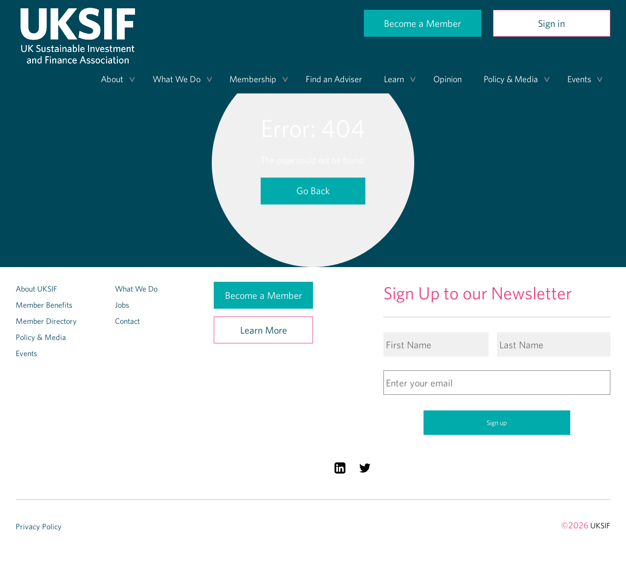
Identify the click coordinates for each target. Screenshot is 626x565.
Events (579, 79)
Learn (394, 79)
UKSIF (600, 525)
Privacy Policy (39, 526)
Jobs (122, 304)
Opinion (447, 79)
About (112, 79)
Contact (127, 320)
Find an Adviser (334, 79)
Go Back (313, 190)
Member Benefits (44, 304)
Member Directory (46, 320)
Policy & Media (511, 79)
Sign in (551, 23)
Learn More (263, 330)
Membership (252, 79)
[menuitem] (114, 79)
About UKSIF (36, 288)
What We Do (177, 79)
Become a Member (422, 23)
